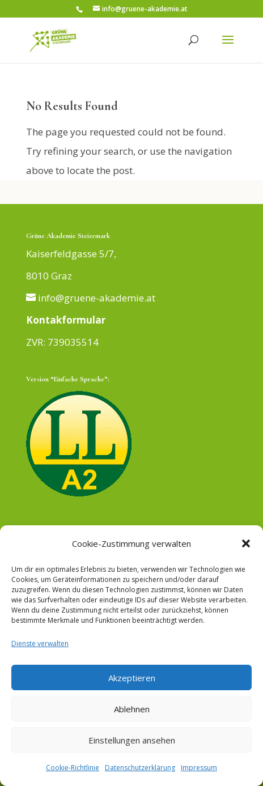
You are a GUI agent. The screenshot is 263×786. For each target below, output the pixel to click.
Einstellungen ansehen (131, 740)
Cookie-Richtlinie (72, 767)
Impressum (199, 767)
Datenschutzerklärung (140, 767)
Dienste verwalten (40, 643)
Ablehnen (132, 709)
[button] (246, 543)
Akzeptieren (131, 677)
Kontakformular (65, 319)
